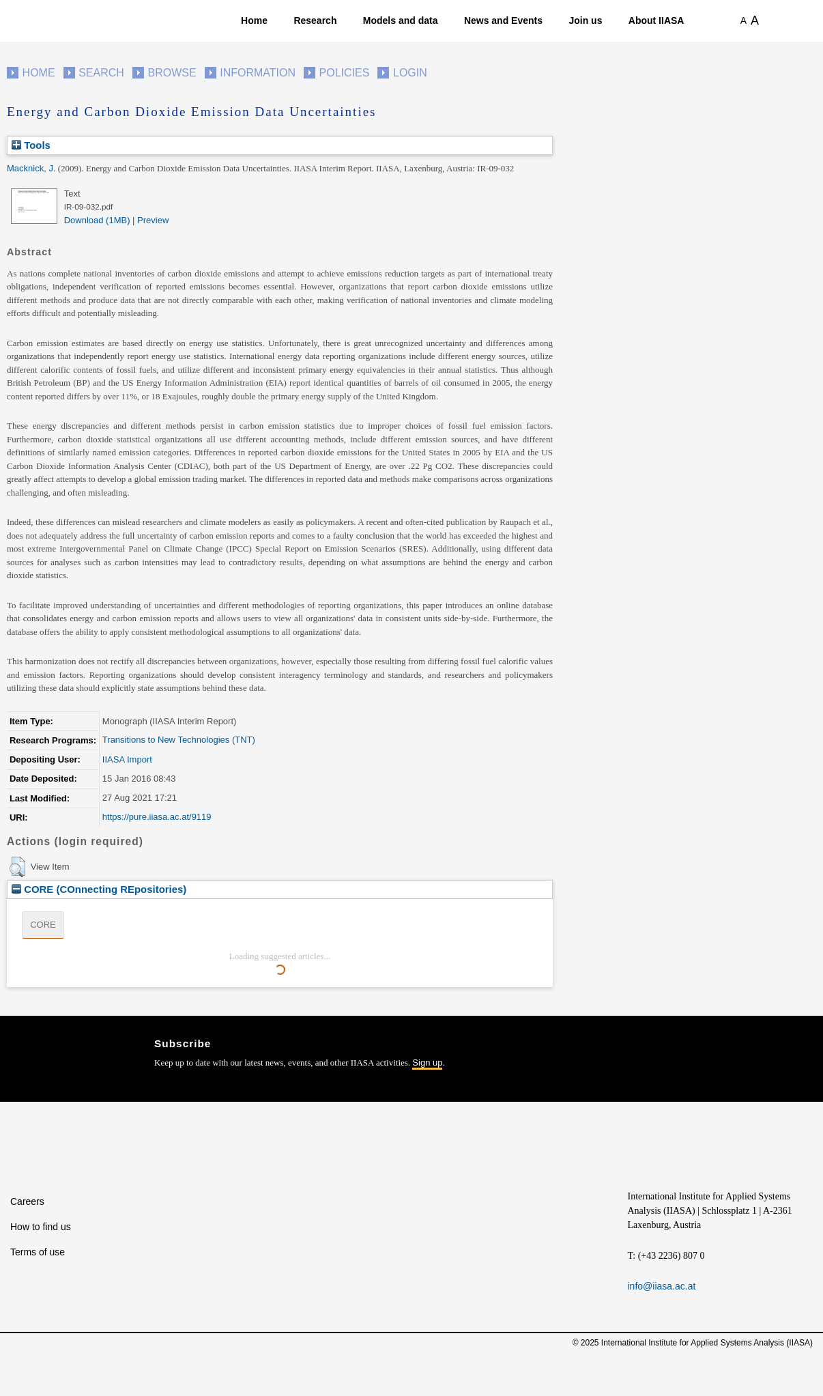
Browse (171, 73)
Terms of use (37, 1252)
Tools (31, 145)
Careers (27, 1201)
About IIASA (656, 20)
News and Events (503, 20)
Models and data (400, 20)
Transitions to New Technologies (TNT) (178, 740)
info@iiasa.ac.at (662, 1286)
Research (314, 20)
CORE (43, 925)
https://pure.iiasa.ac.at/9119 (157, 817)
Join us (585, 20)
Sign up (427, 1062)
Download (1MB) (97, 220)
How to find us (40, 1226)
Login (410, 73)
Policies (344, 73)
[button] (17, 867)
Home (254, 20)
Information (257, 73)
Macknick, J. (31, 168)
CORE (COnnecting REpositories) (99, 889)
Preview (153, 220)
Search (101, 73)
